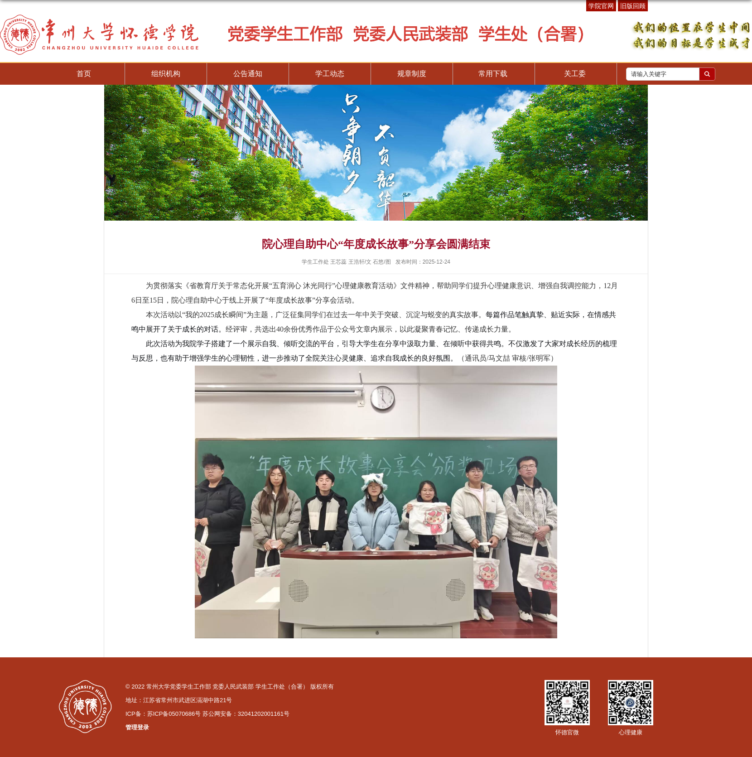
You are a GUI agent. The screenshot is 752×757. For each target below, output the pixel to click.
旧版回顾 (633, 6)
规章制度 (411, 73)
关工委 (575, 73)
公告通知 (247, 73)
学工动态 (329, 73)
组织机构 (165, 73)
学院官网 (601, 6)
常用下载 (492, 73)
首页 (84, 73)
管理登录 (137, 727)
